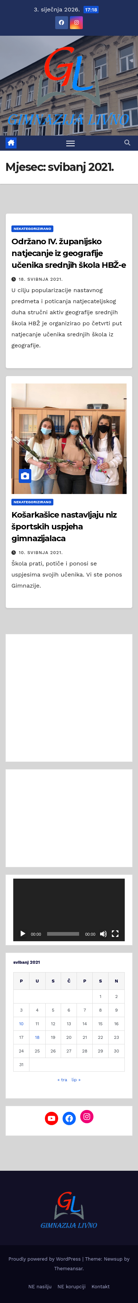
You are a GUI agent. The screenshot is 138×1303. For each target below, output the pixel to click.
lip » (75, 1079)
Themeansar (68, 1268)
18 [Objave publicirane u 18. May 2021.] (37, 1037)
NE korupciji (71, 1286)
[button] (127, 142)
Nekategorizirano (32, 229)
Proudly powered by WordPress (45, 1259)
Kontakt (101, 1286)
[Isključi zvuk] (103, 934)
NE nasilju (40, 1286)
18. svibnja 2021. (41, 279)
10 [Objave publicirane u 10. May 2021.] (21, 1023)
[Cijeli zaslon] (115, 934)
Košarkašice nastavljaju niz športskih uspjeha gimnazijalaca (64, 526)
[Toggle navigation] (71, 143)
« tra (62, 1079)
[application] (69, 910)
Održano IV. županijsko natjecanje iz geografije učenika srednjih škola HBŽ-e (68, 253)
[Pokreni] (22, 934)
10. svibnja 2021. (41, 552)
